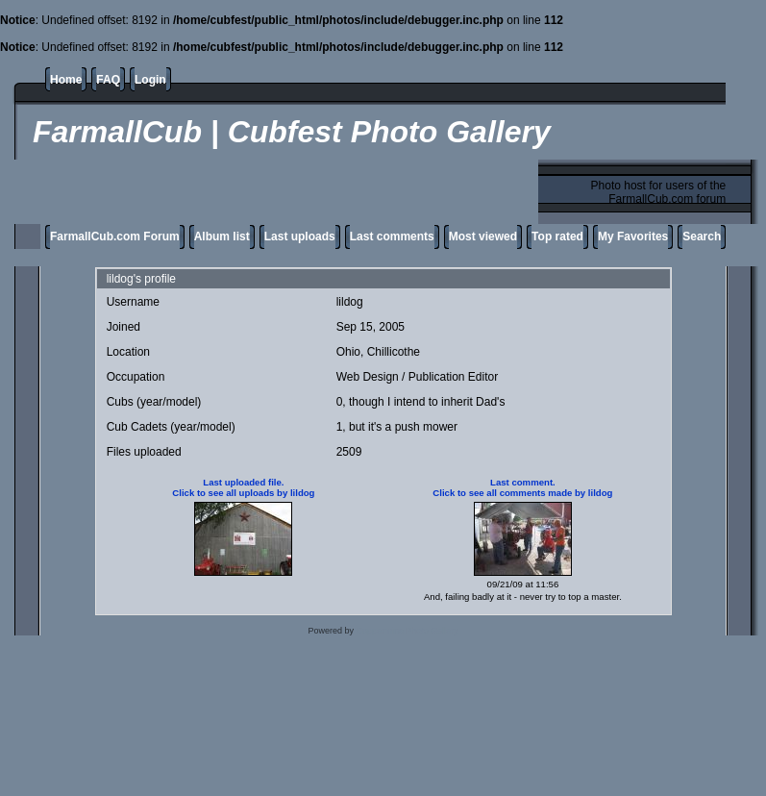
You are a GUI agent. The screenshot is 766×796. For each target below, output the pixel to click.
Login (150, 80)
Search (701, 236)
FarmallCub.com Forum (115, 236)
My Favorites (633, 236)
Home (66, 80)
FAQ (108, 80)
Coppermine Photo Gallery (407, 630)
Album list (222, 236)
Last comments (392, 236)
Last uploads (299, 236)
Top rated (557, 236)
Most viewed (483, 236)
